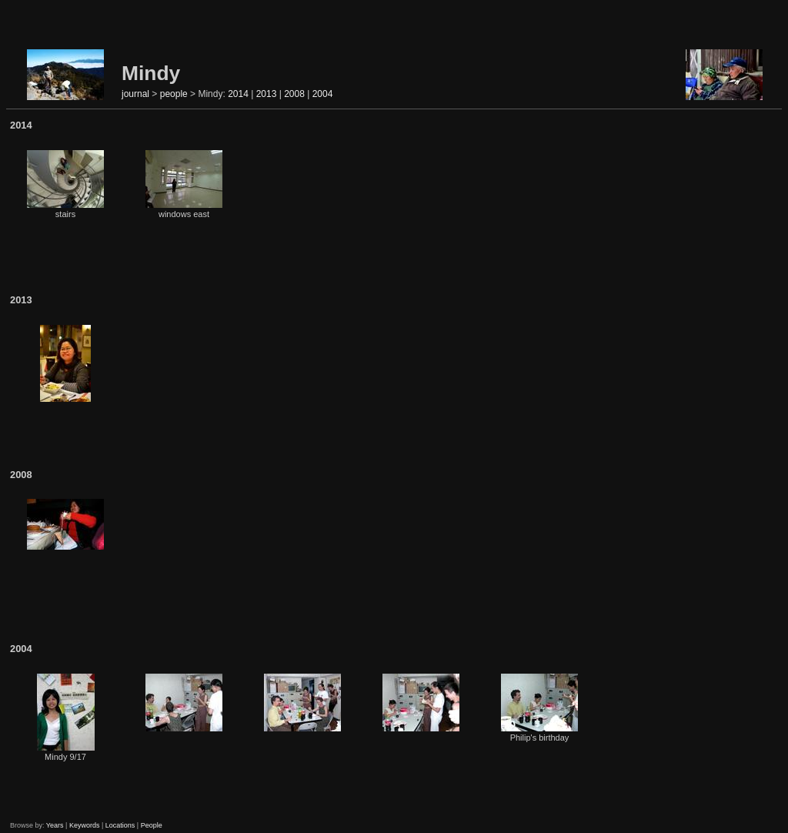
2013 (266, 94)
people (174, 94)
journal (135, 94)
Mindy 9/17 (66, 717)
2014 (238, 94)
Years (55, 825)
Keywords (84, 825)
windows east (183, 184)
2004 (322, 94)
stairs (65, 184)
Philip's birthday (539, 708)
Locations (120, 825)
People (151, 825)
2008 (294, 94)
